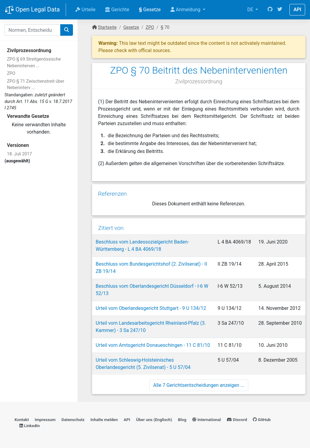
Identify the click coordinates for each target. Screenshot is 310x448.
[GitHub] (270, 10)
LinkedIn (29, 425)
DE (251, 9)
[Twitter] (280, 10)
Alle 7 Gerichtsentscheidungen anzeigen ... (198, 385)
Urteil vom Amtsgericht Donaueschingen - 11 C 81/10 (153, 345)
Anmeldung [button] (186, 9)
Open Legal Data (32, 10)
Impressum (45, 419)
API (297, 9)
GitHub (262, 419)
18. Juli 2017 (19, 154)
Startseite (107, 27)
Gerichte (117, 9)
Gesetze (150, 9)
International (206, 419)
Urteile (85, 9)
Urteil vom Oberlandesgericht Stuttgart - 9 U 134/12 (151, 308)
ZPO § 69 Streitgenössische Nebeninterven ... (34, 62)
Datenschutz (72, 419)
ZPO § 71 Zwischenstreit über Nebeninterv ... (35, 85)
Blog (182, 419)
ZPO (11, 73)
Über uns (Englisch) (154, 419)
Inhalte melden (104, 419)
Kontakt (22, 419)
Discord (237, 419)
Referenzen (112, 193)
